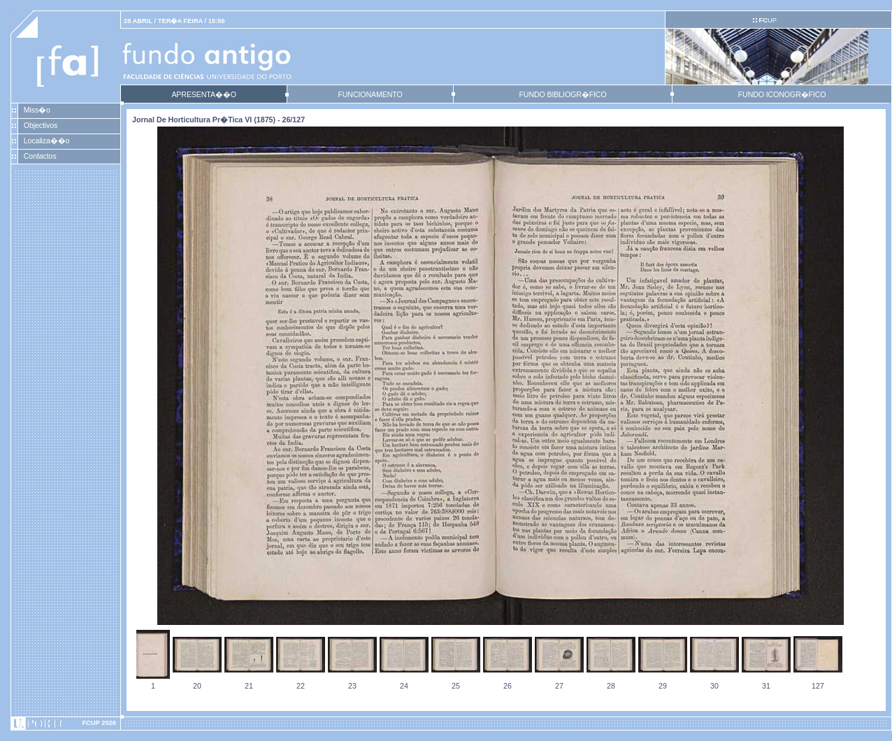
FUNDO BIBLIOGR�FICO (562, 94)
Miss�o (37, 110)
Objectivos (40, 125)
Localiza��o (47, 140)
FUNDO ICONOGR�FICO (782, 94)
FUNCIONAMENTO (370, 94)
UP (767, 20)
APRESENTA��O (203, 94)
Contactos (40, 156)
